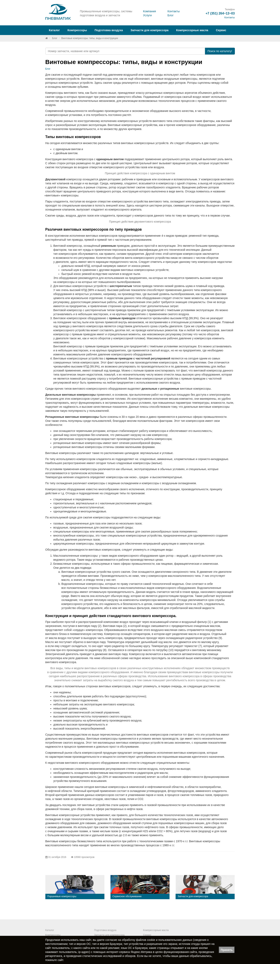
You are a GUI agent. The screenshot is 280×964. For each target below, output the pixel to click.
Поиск (219, 51)
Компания (149, 11)
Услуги (147, 15)
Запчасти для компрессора (149, 30)
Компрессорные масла (192, 30)
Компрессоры (53, 935)
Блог (171, 15)
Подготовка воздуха (105, 930)
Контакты (174, 11)
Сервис (221, 30)
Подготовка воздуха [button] (109, 30)
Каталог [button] (54, 30)
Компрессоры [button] (77, 30)
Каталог (49, 930)
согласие (111, 939)
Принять (227, 950)
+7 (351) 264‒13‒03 (220, 13)
